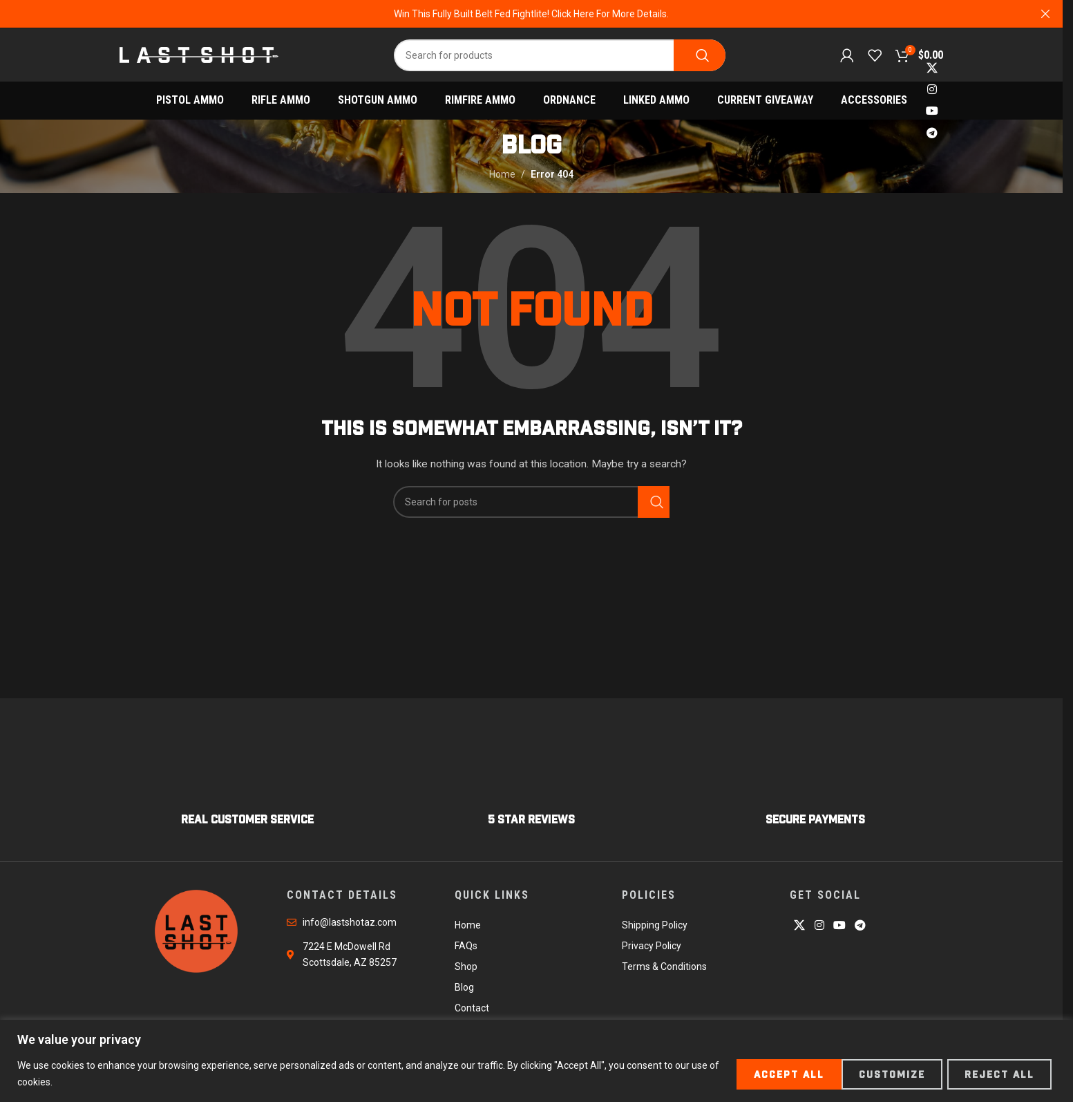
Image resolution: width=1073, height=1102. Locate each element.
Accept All (1000, 1073)
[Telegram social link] (932, 135)
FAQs (466, 947)
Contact (472, 1010)
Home (502, 176)
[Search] (559, 56)
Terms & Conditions (664, 968)
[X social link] (932, 70)
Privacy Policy (651, 947)
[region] (536, 1061)
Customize (771, 1073)
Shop (466, 968)
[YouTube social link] (931, 113)
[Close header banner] (1045, 14)
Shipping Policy (654, 927)
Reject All (885, 1073)
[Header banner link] (531, 14)
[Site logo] (199, 54)
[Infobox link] (248, 785)
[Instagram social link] (931, 91)
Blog (464, 989)
